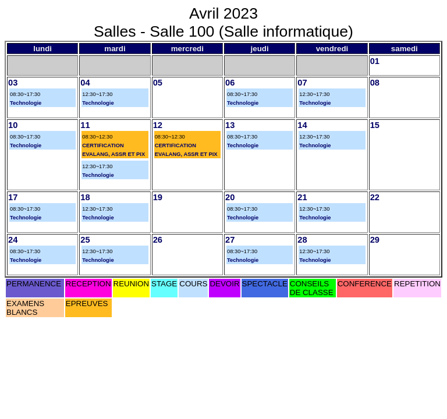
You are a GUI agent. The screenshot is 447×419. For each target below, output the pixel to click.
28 (302, 239)
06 (230, 82)
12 (157, 125)
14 (302, 125)
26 (157, 239)
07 (302, 82)
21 (302, 197)
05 (157, 82)
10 (12, 125)
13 (230, 125)
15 (374, 125)
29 (374, 239)
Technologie (25, 103)
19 (157, 197)
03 (12, 82)
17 (12, 197)
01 (374, 61)
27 (230, 239)
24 (12, 239)
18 (85, 197)
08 (374, 82)
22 (374, 197)
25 (85, 239)
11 (85, 125)
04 (85, 82)
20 (230, 197)
